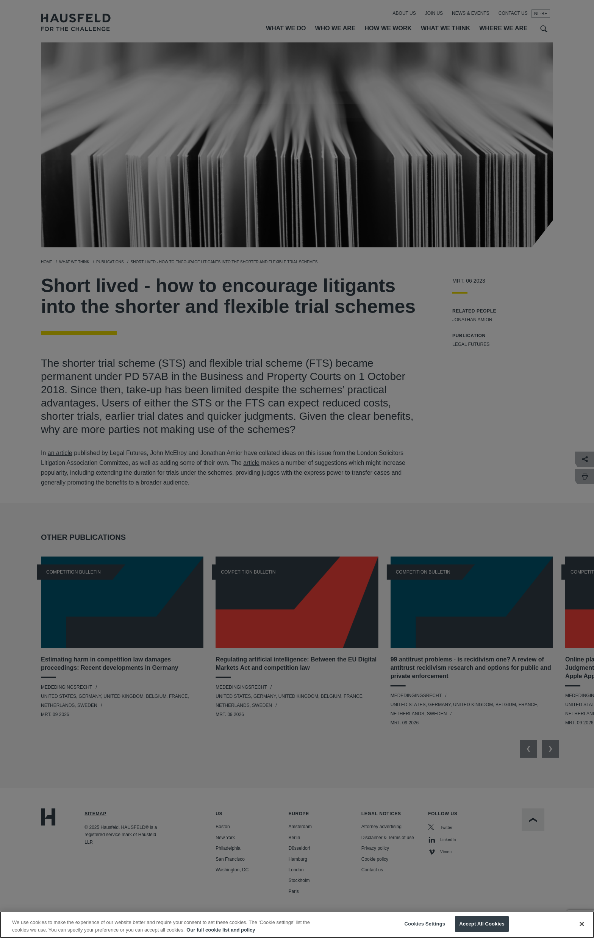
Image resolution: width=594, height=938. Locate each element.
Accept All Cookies (482, 930)
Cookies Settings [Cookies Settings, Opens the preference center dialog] (425, 930)
